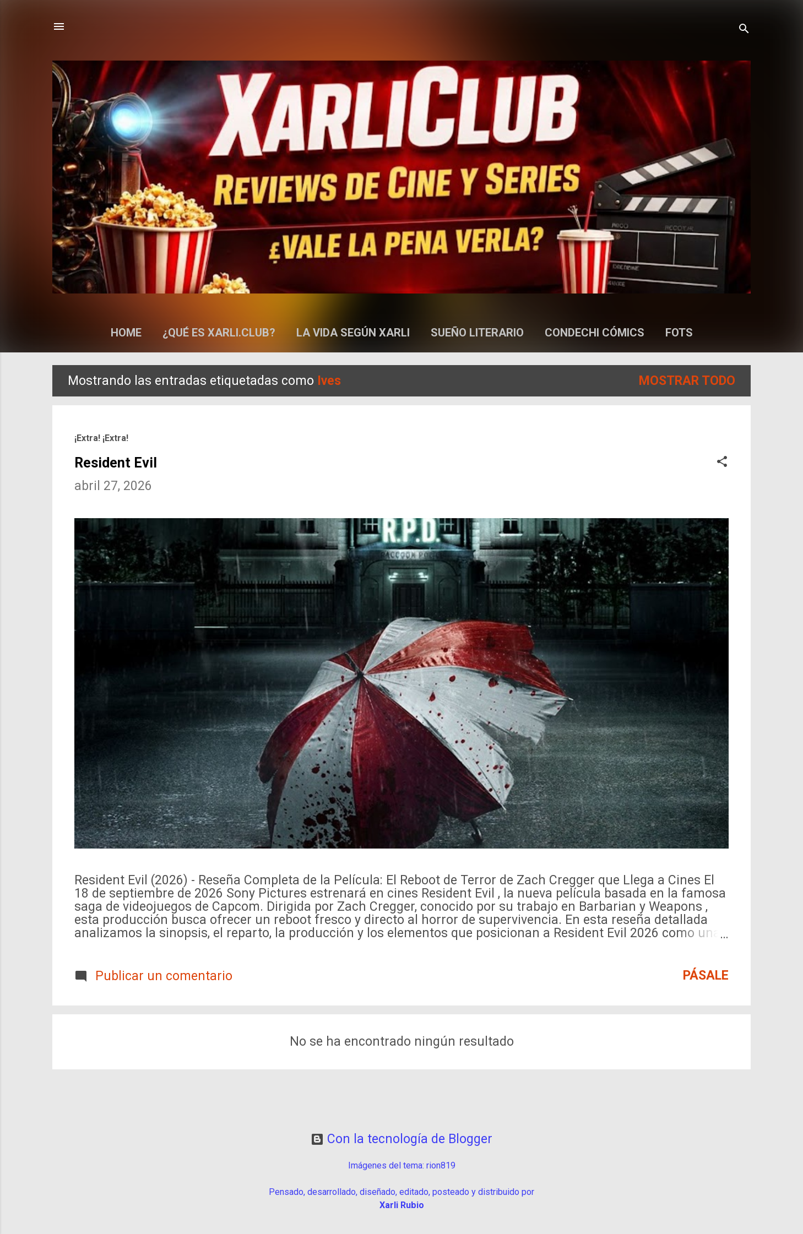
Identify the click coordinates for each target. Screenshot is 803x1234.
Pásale (706, 975)
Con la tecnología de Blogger (401, 1139)
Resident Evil (115, 463)
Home (126, 332)
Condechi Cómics (594, 332)
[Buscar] (744, 30)
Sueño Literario (477, 332)
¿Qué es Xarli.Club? (218, 332)
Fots (679, 332)
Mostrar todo (687, 380)
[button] (722, 463)
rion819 (440, 1165)
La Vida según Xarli (353, 332)
